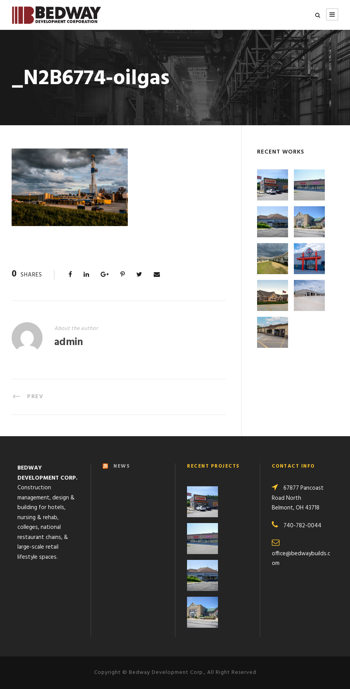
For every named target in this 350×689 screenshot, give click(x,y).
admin (68, 343)
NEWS (121, 466)
